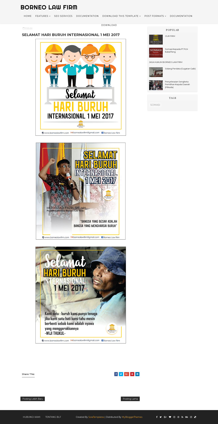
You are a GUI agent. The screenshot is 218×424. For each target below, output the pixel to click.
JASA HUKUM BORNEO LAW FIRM (165, 62)
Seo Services (63, 16)
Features (41, 16)
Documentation (87, 16)
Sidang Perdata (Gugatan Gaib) (180, 68)
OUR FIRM (170, 36)
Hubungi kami (31, 417)
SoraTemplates (96, 417)
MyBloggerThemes (132, 417)
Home (28, 16)
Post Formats (154, 16)
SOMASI (155, 104)
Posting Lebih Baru (32, 399)
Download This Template (120, 16)
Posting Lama (130, 399)
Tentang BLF (53, 417)
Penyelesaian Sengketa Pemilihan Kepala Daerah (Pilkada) (177, 84)
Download (109, 25)
